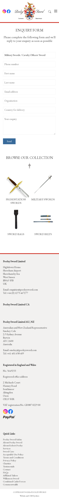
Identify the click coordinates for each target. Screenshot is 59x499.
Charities (7, 463)
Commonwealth (10, 484)
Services (7, 448)
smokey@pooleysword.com (23, 350)
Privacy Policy (9, 460)
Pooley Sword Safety (12, 439)
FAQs (5, 472)
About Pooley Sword (12, 442)
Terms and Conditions (13, 457)
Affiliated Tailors (10, 475)
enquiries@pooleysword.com (23, 289)
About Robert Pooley (13, 445)
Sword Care (8, 451)
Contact (6, 469)
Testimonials (8, 466)
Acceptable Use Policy (13, 454)
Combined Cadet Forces (14, 481)
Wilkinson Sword (11, 478)
